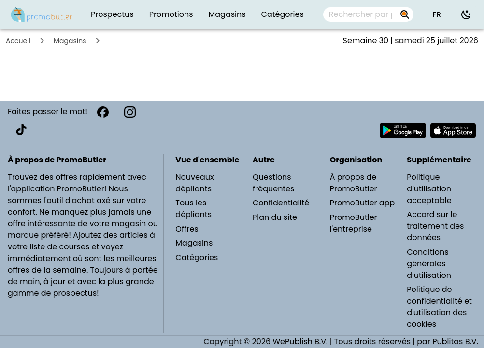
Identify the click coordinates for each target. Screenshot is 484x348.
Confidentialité (281, 202)
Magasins (70, 40)
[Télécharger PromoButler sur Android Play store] (403, 130)
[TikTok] (21, 129)
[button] (436, 14)
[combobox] (368, 14)
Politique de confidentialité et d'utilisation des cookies (439, 307)
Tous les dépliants (193, 208)
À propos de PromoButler (353, 183)
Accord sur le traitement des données (435, 226)
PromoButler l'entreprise (353, 223)
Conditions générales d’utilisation (429, 263)
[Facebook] (103, 112)
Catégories (196, 257)
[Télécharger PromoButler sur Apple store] (453, 130)
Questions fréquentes (273, 183)
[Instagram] (130, 112)
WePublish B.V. (299, 341)
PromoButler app (362, 202)
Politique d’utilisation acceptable (429, 189)
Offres (186, 228)
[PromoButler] (41, 14)
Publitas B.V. (455, 341)
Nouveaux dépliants (194, 183)
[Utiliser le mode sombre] (466, 14)
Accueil (18, 40)
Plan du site (275, 217)
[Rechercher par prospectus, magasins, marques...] (360, 14)
